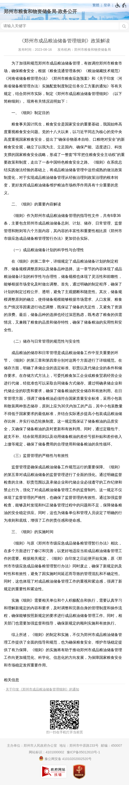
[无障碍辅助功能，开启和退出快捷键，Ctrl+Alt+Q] (121, 5)
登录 (107, 5)
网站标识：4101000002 (46, 752)
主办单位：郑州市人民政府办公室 (32, 745)
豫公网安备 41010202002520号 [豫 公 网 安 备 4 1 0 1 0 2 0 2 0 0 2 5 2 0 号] (65, 758)
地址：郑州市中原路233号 (78, 745)
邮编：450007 (111, 745)
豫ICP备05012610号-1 (83, 752)
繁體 (96, 5)
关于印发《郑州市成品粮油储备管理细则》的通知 (42, 689)
